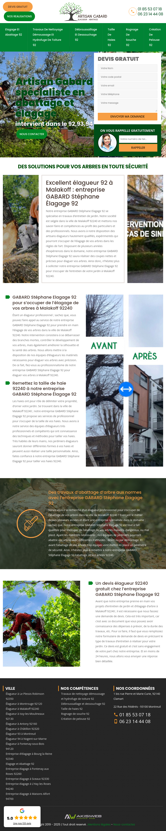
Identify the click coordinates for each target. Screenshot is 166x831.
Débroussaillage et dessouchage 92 (86, 35)
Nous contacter (32, 134)
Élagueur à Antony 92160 (21, 724)
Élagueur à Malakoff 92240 (22, 709)
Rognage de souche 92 (132, 37)
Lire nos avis (22, 823)
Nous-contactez (124, 824)
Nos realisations (19, 16)
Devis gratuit (17, 7)
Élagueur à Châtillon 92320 (22, 729)
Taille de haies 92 (111, 37)
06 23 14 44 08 (150, 14)
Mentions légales (99, 824)
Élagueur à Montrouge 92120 (24, 704)
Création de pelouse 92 (155, 37)
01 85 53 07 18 (150, 9)
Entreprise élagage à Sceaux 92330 (27, 779)
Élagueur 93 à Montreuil (21, 734)
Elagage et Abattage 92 (13, 32)
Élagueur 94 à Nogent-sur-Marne (26, 739)
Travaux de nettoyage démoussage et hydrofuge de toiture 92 (48, 37)
